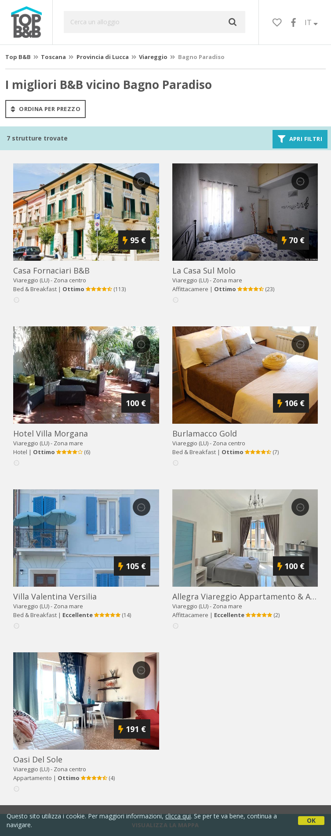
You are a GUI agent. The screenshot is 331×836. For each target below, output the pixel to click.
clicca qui (178, 816)
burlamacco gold (204, 433)
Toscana (53, 57)
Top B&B (18, 57)
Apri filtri (300, 139)
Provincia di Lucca (102, 57)
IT (311, 22)
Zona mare (227, 280)
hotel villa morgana (50, 433)
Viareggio (153, 57)
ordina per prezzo (45, 109)
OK (311, 820)
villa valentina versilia (55, 596)
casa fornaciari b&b (51, 270)
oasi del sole (37, 759)
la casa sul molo (204, 270)
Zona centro (70, 280)
